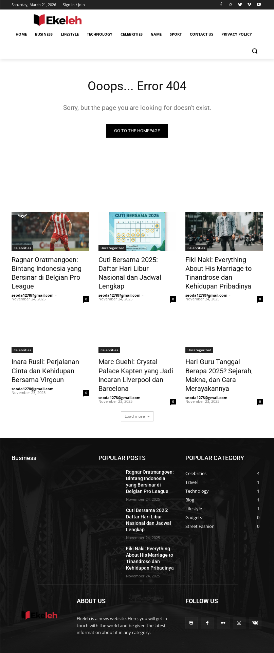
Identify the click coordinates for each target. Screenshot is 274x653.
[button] (255, 51)
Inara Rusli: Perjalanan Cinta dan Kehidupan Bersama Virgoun (47, 357)
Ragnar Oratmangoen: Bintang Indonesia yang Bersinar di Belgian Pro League (50, 267)
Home (147, 617)
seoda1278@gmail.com (33, 283)
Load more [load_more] (137, 391)
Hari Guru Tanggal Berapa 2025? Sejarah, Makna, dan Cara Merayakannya (219, 357)
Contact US (185, 625)
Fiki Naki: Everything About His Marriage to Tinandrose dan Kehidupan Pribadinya (220, 267)
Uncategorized (112, 248)
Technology (213, 617)
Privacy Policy (213, 625)
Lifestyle (189, 617)
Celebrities (22, 248)
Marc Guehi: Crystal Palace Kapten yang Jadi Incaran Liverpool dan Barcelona (132, 357)
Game (147, 625)
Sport (164, 625)
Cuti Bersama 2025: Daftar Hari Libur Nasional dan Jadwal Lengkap (132, 267)
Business (167, 617)
